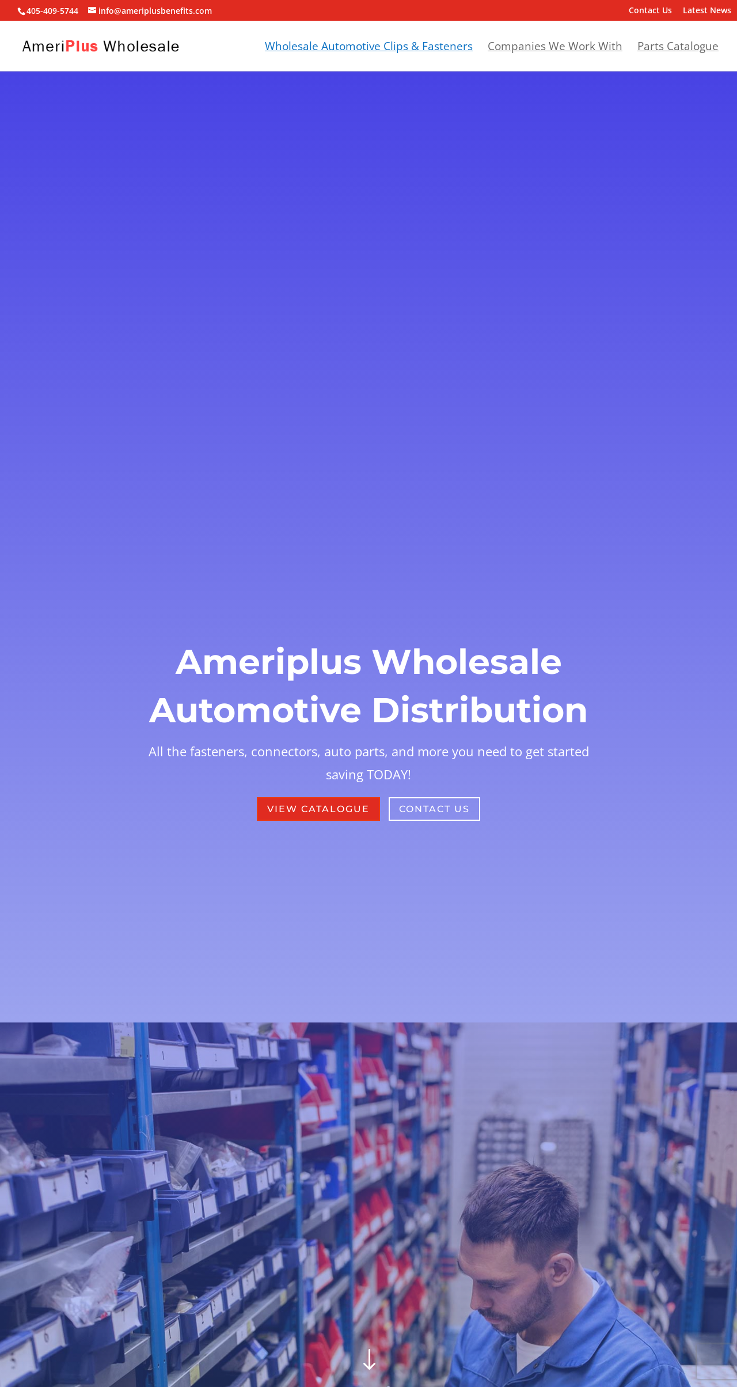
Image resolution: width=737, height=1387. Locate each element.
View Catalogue (318, 809)
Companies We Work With (555, 48)
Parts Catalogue (678, 48)
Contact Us (650, 11)
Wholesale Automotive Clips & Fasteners (369, 48)
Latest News (707, 11)
